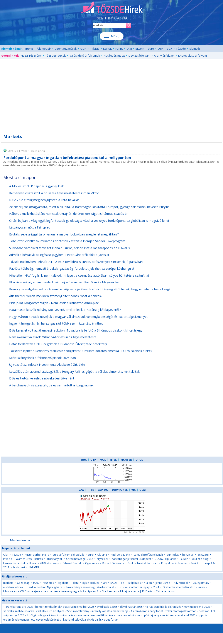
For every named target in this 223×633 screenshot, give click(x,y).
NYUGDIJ (34, 567)
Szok (130, 563)
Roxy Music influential (174, 563)
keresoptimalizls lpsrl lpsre (20, 563)
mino (201, 587)
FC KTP (184, 559)
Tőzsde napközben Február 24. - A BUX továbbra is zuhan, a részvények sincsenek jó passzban (76, 262)
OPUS (139, 460)
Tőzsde (181, 49)
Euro (151, 49)
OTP (160, 49)
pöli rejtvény (151, 615)
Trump (29, 49)
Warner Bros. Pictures (29, 559)
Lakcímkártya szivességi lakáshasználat (90, 587)
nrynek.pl (102, 559)
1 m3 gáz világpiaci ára (41, 615)
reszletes (48, 583)
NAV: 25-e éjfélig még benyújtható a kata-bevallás (44, 200)
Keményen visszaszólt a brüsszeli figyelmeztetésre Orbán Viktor (54, 193)
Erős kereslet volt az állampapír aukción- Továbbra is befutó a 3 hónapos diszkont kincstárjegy (75, 330)
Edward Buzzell (72, 563)
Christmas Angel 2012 (79, 559)
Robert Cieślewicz (113, 563)
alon (149, 583)
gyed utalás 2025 (107, 607)
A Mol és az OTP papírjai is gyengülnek (36, 186)
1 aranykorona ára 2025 (18, 607)
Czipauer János (165, 591)
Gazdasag (23, 583)
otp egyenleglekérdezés (46, 619)
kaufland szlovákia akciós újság (82, 619)
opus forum (111, 619)
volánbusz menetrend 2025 (179, 615)
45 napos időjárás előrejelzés (163, 607)
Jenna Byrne (162, 583)
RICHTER (126, 460)
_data (75, 583)
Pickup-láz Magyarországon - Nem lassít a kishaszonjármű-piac (54, 303)
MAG (36, 583)
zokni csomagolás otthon (180, 611)
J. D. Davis (146, 591)
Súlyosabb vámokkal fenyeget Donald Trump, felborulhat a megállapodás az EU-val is (69, 248)
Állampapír (44, 49)
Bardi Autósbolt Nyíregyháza (44, 587)
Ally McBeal (181, 583)
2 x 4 (156, 587)
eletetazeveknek (13, 587)
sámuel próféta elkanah (148, 555)
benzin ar (188, 555)
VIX (133, 490)
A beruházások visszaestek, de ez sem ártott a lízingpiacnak (51, 385)
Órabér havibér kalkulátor (179, 587)
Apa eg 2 (93, 591)
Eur (120, 587)
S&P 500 (103, 490)
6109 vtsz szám (49, 563)
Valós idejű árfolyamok (84, 56)
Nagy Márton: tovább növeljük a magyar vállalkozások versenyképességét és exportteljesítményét (78, 317)
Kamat (107, 49)
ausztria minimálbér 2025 (78, 607)
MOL (103, 460)
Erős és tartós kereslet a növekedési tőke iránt (41, 378)
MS (82, 591)
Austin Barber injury (37, 555)
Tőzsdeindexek (55, 56)
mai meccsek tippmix (129, 615)
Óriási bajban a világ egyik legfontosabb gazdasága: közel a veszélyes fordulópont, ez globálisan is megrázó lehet (89, 220)
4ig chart (62, 583)
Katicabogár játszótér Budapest (131, 559)
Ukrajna (102, 555)
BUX (169, 49)
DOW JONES (120, 490)
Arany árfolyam (164, 56)
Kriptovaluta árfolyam (192, 56)
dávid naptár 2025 (131, 607)
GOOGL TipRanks (165, 559)
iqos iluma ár (65, 615)
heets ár (204, 611)
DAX (81, 490)
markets (8, 583)
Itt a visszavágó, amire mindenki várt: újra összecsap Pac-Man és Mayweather (64, 282)
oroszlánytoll (54, 559)
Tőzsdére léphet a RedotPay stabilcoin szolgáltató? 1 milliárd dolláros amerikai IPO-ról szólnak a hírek (80, 351)
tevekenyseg (69, 591)
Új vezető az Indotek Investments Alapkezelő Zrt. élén (47, 364)
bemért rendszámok (48, 607)
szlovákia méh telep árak (18, 611)
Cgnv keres (92, 563)
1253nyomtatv (200, 583)
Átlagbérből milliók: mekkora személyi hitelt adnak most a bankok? (55, 296)
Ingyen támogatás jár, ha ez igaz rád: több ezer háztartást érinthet (56, 323)
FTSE (91, 490)
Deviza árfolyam (139, 56)
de (122, 583)
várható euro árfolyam (50, 611)
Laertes (112, 591)
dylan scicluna (91, 583)
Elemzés (195, 49)
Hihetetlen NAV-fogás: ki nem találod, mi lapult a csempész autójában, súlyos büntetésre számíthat (79, 275)
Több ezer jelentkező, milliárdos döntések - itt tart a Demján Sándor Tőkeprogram (67, 241)
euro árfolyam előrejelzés (68, 555)
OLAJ (142, 490)
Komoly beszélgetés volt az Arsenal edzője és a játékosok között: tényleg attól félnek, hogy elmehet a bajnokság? (89, 289)
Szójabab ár (135, 583)
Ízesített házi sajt (147, 563)
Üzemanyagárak (66, 49)
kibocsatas (10, 591)
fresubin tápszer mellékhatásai (94, 615)
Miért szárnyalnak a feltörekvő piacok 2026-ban (42, 358)
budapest (19, 567)
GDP (83, 49)
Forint (119, 49)
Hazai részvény (31, 56)
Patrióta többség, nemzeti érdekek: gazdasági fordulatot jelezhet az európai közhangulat (71, 268)
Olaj (129, 49)
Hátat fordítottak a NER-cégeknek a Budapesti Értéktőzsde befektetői (58, 344)
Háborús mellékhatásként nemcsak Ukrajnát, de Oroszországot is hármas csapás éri (68, 214)
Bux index (173, 555)
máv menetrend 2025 (197, 607)
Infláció (95, 49)
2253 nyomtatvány (77, 611)
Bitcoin (139, 49)
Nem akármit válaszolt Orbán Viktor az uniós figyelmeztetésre (52, 337)
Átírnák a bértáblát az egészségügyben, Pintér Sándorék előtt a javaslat (59, 255)
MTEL (113, 460)
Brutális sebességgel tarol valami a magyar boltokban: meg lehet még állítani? (64, 234)
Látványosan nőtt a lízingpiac (29, 227)
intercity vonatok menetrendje (109, 611)
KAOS (113, 583)
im (135, 591)
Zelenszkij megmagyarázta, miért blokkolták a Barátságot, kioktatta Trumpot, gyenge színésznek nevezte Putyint (89, 207)
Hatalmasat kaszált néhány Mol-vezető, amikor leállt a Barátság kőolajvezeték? (65, 310)
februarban (51, 591)
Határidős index (114, 56)
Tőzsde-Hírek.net (20, 540)
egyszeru (203, 555)
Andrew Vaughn (120, 555)
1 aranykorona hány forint (147, 611)
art (105, 583)
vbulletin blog (200, 559)
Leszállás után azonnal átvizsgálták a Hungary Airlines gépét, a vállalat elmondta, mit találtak (74, 371)
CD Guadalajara (30, 591)
